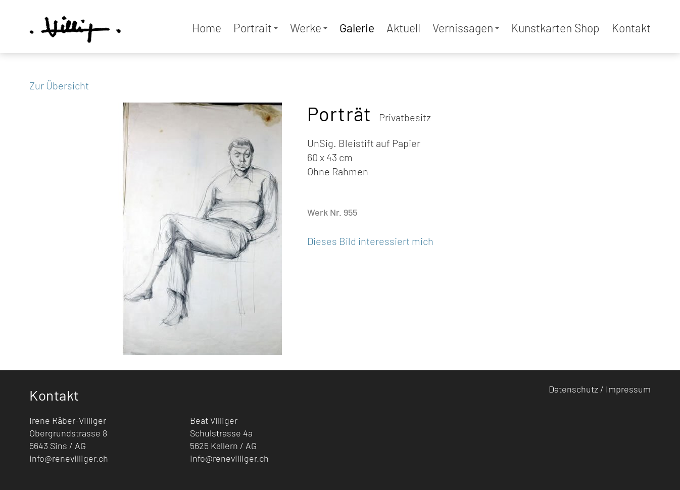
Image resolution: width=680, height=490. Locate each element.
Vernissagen (465, 28)
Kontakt (631, 28)
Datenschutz (573, 389)
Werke (308, 28)
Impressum (628, 389)
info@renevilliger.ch (68, 458)
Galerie (356, 28)
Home (206, 28)
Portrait (255, 28)
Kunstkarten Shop (555, 28)
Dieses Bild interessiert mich (370, 241)
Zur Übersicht (59, 85)
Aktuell (403, 28)
